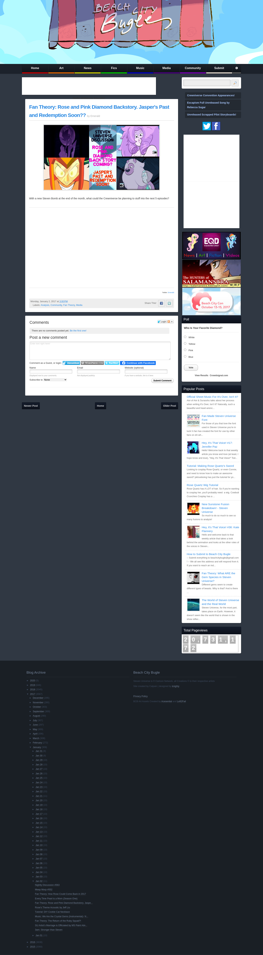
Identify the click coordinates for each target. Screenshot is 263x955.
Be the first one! (78, 330)
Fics (114, 68)
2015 (32, 946)
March (36, 738)
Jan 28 (39, 764)
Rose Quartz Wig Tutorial (202, 485)
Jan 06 (39, 863)
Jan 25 (39, 778)
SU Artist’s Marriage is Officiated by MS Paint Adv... (61, 925)
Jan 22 (39, 791)
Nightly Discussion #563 (47, 885)
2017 (32, 694)
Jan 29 (39, 760)
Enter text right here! (100, 351)
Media (166, 68)
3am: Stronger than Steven (49, 930)
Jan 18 (39, 809)
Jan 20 (39, 800)
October (37, 707)
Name (33, 367)
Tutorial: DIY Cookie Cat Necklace (52, 912)
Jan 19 (39, 805)
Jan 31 (39, 751)
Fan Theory (69, 305)
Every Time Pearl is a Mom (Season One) (56, 898)
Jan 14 (39, 827)
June (35, 725)
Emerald (171, 292)
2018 (32, 689)
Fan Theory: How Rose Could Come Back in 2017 (60, 894)
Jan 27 (39, 769)
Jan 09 (39, 849)
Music (140, 68)
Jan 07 (39, 858)
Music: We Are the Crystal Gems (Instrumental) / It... (61, 916)
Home (35, 68)
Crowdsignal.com (219, 375)
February (37, 742)
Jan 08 (39, 854)
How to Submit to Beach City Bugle (209, 554)
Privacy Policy (140, 696)
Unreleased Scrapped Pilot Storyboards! (211, 114)
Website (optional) (134, 367)
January (37, 747)
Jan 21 (39, 796)
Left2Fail (181, 701)
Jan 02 (39, 881)
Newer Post (31, 405)
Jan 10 (39, 845)
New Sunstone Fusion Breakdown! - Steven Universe (215, 508)
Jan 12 (39, 836)
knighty (175, 686)
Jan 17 (39, 814)
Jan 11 (39, 841)
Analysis (45, 305)
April (35, 733)
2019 (32, 685)
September (38, 711)
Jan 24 (39, 782)
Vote (191, 367)
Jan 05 (39, 867)
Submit (219, 68)
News (88, 68)
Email (80, 367)
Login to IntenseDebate (71, 363)
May (35, 729)
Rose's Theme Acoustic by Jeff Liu (52, 907)
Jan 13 (39, 832)
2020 (32, 680)
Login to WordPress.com (92, 363)
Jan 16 (39, 818)
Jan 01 (39, 935)
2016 (32, 942)
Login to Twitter (112, 363)
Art (61, 68)
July (35, 720)
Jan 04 (39, 872)
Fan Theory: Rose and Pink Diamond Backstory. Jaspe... (64, 903)
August (36, 716)
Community (193, 68)
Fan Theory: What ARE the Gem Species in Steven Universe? (218, 577)
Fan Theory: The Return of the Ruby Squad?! (58, 921)
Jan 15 (39, 823)
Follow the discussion (170, 321)
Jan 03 (39, 876)
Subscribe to (48, 379)
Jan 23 (39, 787)
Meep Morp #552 (43, 889)
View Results (201, 375)
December (38, 698)
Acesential (166, 701)
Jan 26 (39, 773)
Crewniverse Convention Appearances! (211, 95)
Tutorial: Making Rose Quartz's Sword (210, 465)
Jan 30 (39, 755)
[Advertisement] (88, 86)
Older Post (169, 405)
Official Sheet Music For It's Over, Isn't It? (212, 396)
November (38, 702)
